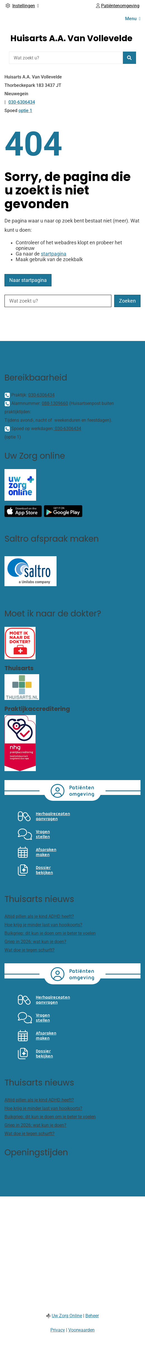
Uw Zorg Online (67, 1315)
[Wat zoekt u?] (66, 58)
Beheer (92, 1315)
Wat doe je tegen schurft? (29, 950)
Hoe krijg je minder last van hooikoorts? (43, 924)
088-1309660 (55, 403)
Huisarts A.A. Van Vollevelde (71, 38)
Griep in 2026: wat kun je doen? (35, 941)
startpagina (53, 254)
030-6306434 (41, 395)
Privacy (57, 1330)
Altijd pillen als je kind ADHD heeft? (39, 916)
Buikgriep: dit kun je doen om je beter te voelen (50, 933)
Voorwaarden (81, 1330)
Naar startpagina (28, 280)
